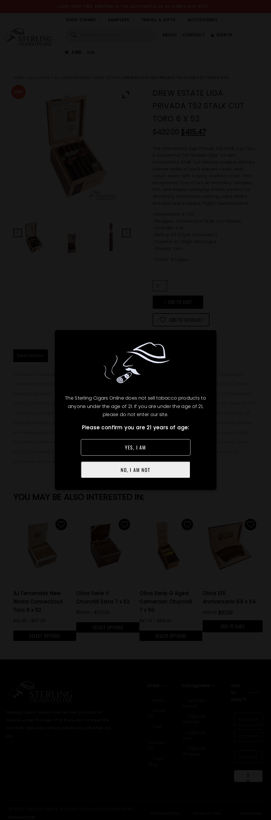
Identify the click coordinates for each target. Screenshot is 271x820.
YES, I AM (135, 447)
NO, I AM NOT (135, 469)
